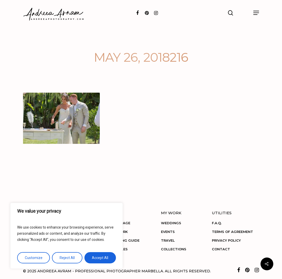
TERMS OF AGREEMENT (232, 232)
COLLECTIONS (173, 249)
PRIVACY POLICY (226, 240)
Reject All (67, 258)
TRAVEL (168, 240)
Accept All (100, 258)
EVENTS (168, 232)
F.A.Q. (217, 223)
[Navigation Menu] (256, 12)
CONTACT (221, 249)
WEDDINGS (171, 223)
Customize (33, 258)
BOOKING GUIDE (124, 240)
